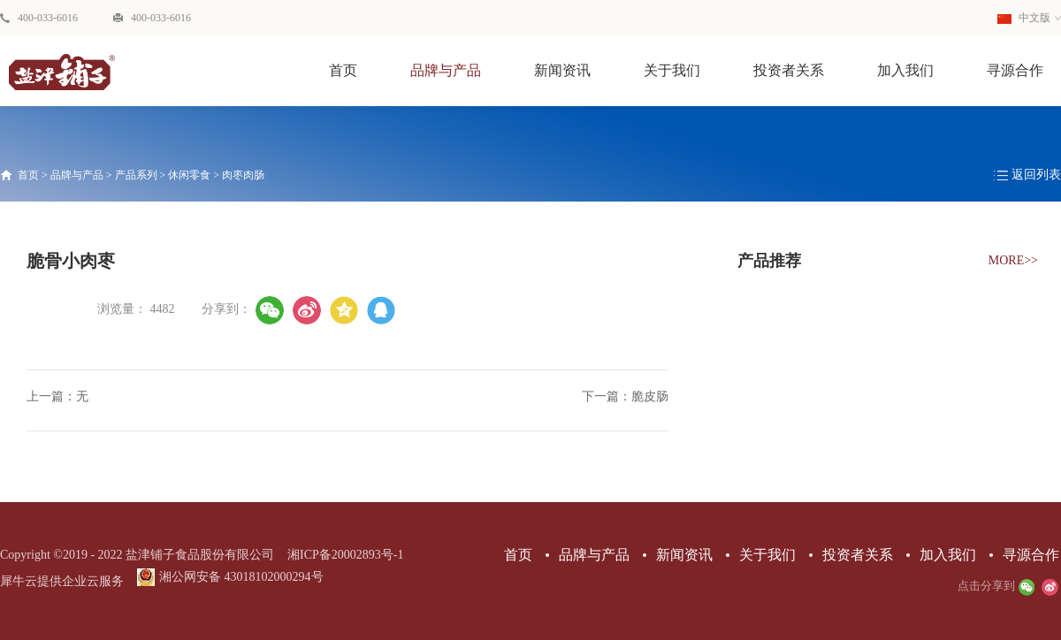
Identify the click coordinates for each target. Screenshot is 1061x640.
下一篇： (625, 396)
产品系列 (136, 175)
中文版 (1023, 17)
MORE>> (1013, 260)
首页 (343, 70)
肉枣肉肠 (243, 175)
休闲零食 (189, 175)
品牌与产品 (76, 175)
